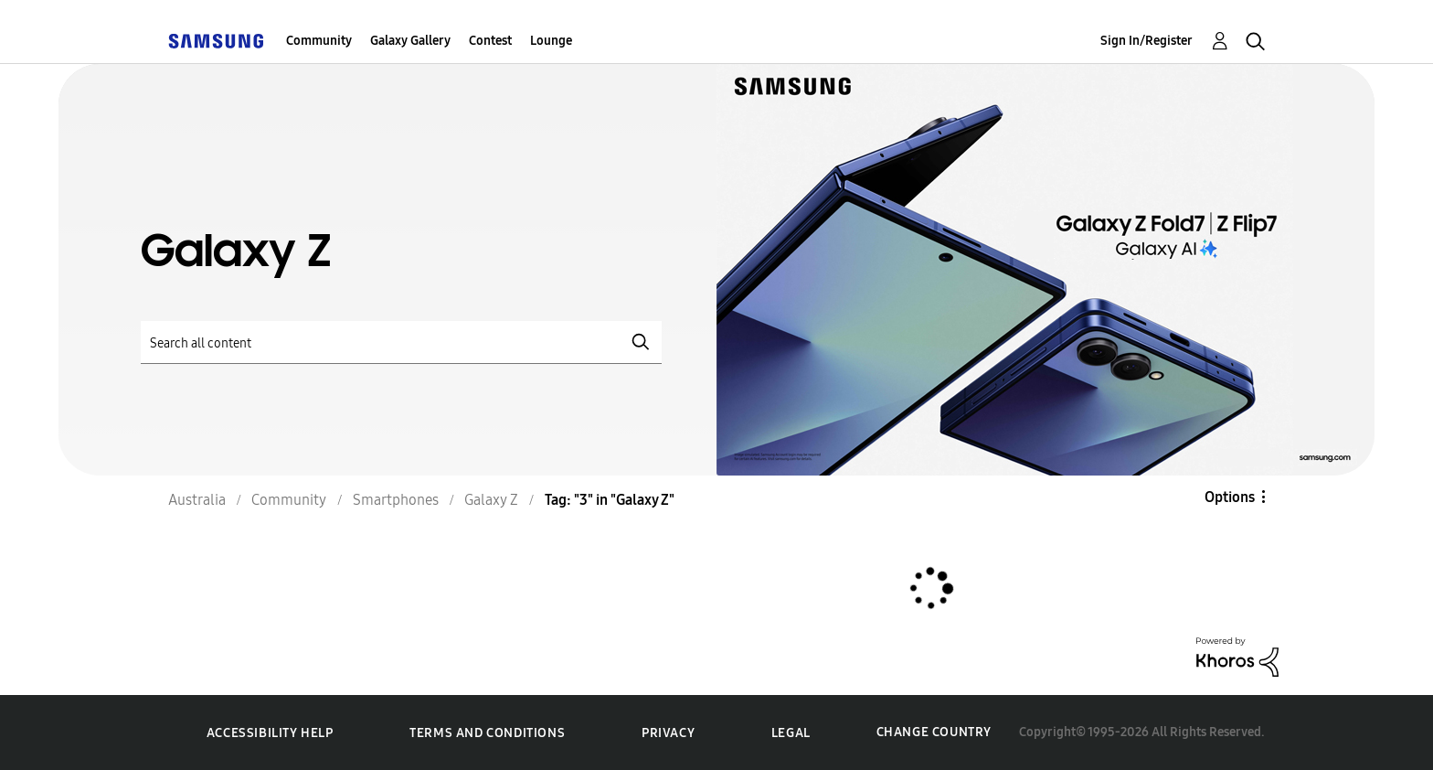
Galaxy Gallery (410, 40)
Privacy (668, 733)
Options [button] (1230, 497)
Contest (490, 40)
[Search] (401, 342)
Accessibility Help (270, 733)
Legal (791, 733)
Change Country (934, 732)
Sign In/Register (1146, 40)
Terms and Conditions (487, 733)
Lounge (551, 40)
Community (319, 40)
